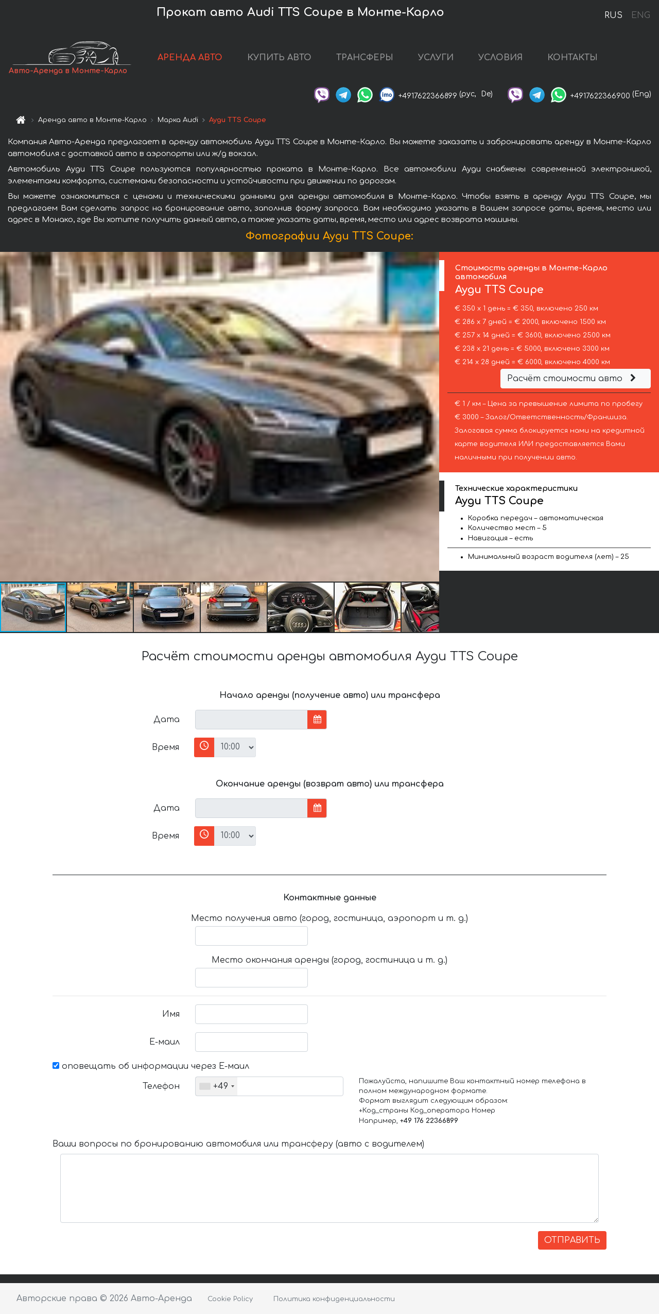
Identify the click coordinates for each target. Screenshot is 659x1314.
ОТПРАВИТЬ (572, 1240)
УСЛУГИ (436, 57)
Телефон (161, 1086)
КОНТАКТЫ (572, 57)
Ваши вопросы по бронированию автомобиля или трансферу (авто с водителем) (238, 1144)
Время (165, 747)
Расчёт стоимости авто (573, 378)
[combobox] (216, 1086)
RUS (613, 15)
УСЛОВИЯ (500, 57)
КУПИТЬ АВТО (279, 57)
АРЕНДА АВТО (190, 57)
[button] (430, 416)
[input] (251, 719)
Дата (166, 719)
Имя (171, 1014)
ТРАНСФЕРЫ (364, 57)
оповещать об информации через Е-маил (151, 1066)
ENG (640, 15)
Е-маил (164, 1042)
